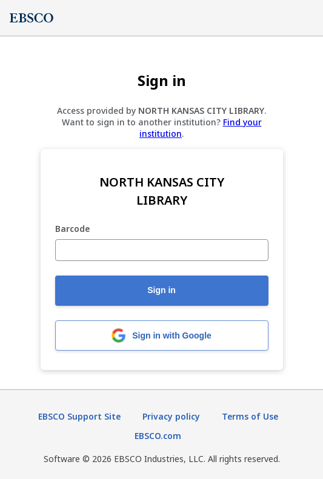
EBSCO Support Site (79, 416)
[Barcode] (161, 250)
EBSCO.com (158, 435)
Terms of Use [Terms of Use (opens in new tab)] (250, 416)
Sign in (161, 290)
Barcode (72, 229)
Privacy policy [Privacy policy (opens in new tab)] (171, 416)
